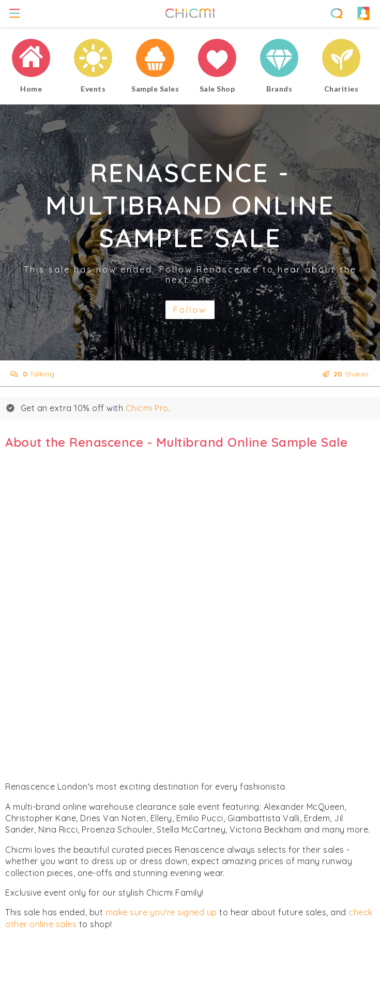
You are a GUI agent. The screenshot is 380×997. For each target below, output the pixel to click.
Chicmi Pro (147, 408)
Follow (190, 310)
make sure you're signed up (161, 912)
